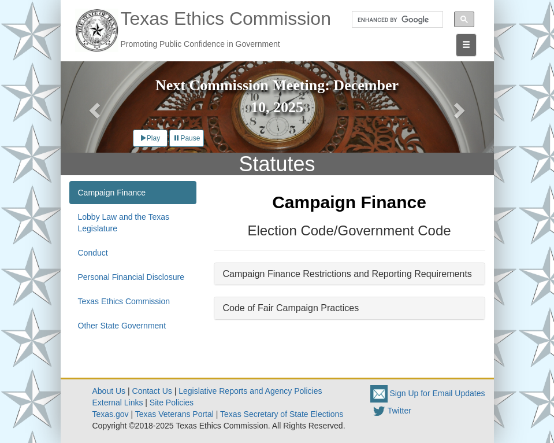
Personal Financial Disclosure (131, 277)
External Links (117, 402)
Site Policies (172, 402)
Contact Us (152, 391)
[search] (393, 19)
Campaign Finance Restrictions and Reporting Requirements (347, 274)
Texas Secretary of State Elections (281, 414)
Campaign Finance (112, 192)
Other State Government (122, 325)
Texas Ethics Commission (124, 301)
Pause (186, 138)
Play (150, 138)
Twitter (390, 410)
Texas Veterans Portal (174, 414)
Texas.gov (110, 414)
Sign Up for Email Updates (427, 393)
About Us (109, 391)
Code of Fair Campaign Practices (291, 308)
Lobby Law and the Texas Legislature (124, 222)
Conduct (93, 252)
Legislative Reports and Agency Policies (250, 391)
